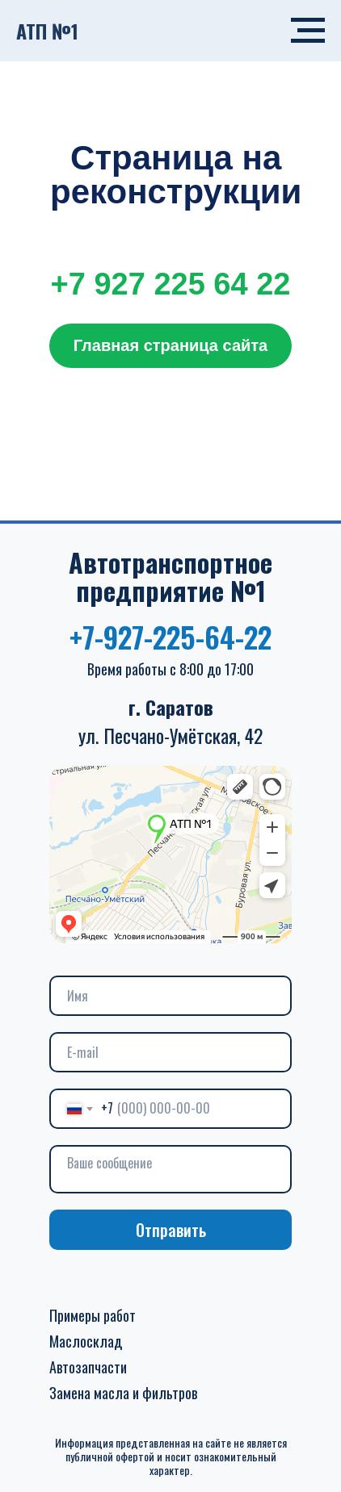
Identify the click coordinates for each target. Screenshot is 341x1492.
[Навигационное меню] (308, 31)
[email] (170, 1052)
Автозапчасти (88, 1366)
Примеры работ (92, 1315)
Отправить (171, 1230)
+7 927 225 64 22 (171, 284)
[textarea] (170, 1169)
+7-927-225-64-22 (170, 636)
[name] (170, 996)
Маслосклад (85, 1341)
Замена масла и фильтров (123, 1392)
